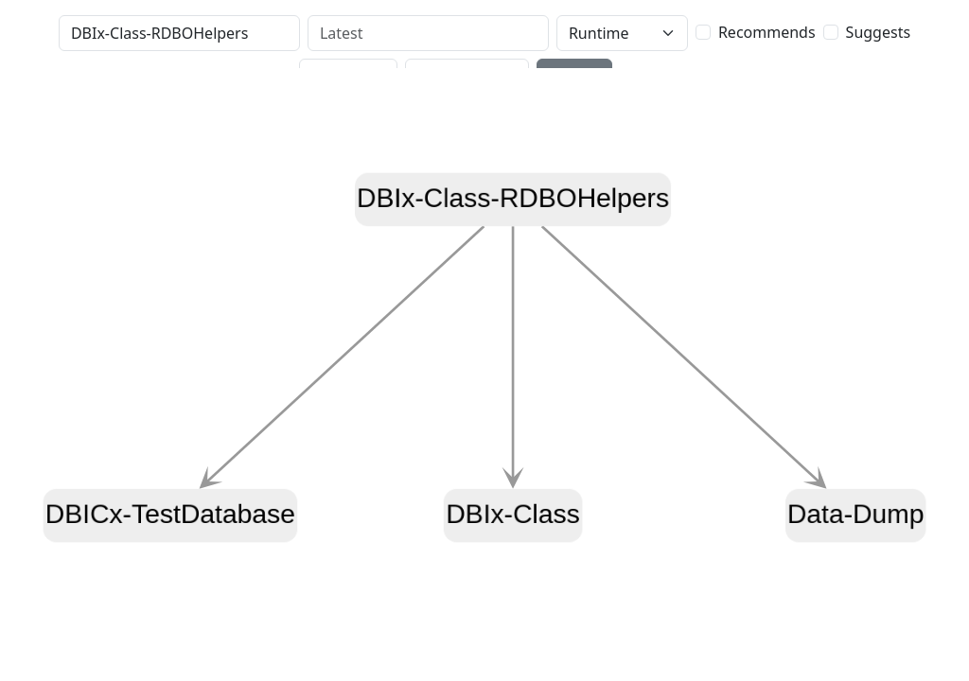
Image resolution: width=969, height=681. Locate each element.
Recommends (767, 32)
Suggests (878, 32)
